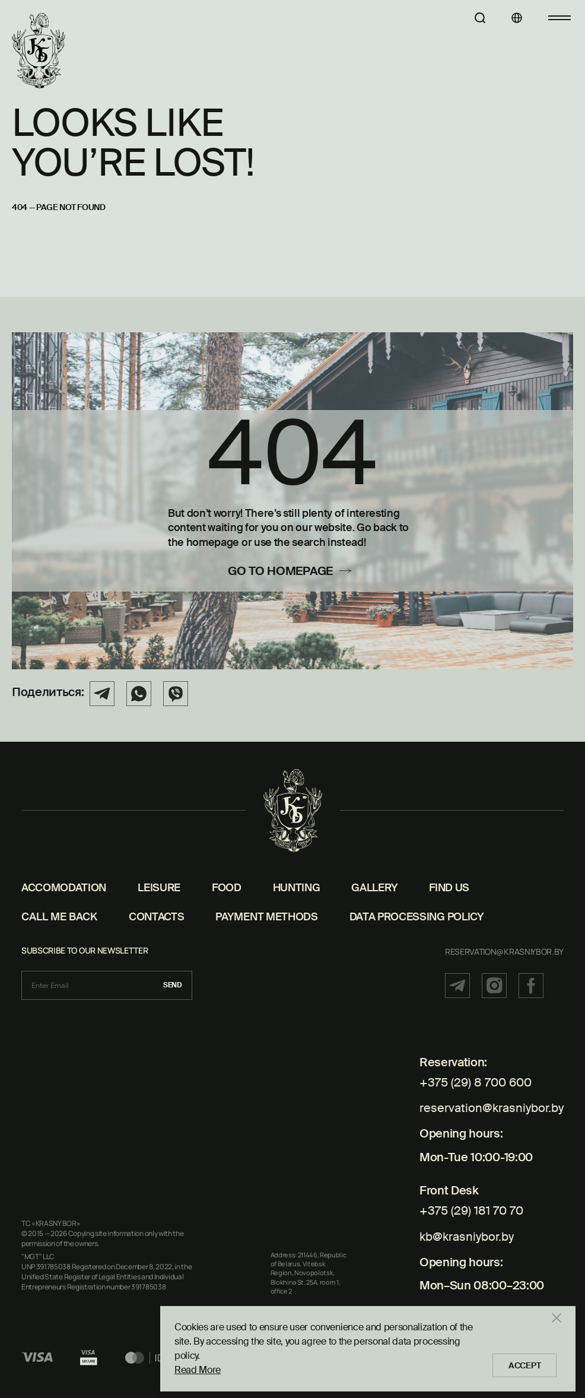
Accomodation (63, 888)
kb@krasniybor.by (466, 1221)
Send (172, 985)
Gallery (374, 888)
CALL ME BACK (59, 917)
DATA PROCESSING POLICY (416, 917)
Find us (449, 888)
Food (226, 888)
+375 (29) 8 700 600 (475, 1083)
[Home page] (39, 51)
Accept (528, 1362)
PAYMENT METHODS (266, 917)
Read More (197, 1367)
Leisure (159, 888)
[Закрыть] (564, 1329)
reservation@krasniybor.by (504, 952)
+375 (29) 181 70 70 (471, 1200)
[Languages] (507, 17)
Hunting (296, 888)
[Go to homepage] (292, 574)
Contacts (156, 917)
